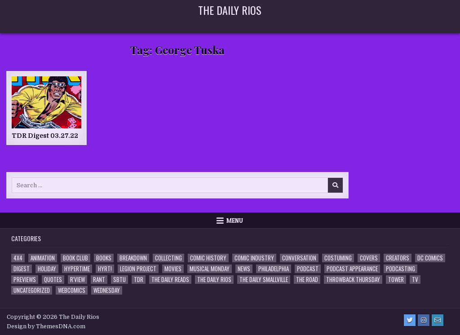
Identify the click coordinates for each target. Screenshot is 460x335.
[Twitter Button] (410, 320)
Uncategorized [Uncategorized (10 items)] (31, 290)
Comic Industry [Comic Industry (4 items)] (254, 258)
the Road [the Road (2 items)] (307, 279)
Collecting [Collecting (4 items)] (168, 258)
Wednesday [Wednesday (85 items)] (106, 290)
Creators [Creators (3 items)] (397, 258)
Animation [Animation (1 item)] (43, 258)
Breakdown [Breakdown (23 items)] (133, 258)
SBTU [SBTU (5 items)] (119, 279)
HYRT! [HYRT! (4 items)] (105, 268)
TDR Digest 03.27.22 (45, 135)
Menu (234, 220)
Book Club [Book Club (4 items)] (75, 258)
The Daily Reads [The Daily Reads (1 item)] (170, 279)
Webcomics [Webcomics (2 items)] (71, 290)
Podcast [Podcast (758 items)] (307, 268)
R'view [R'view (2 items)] (77, 279)
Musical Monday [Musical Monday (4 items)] (210, 268)
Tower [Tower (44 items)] (396, 279)
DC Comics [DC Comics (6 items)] (430, 258)
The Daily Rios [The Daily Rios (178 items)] (214, 279)
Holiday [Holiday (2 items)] (47, 268)
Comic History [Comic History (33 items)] (208, 258)
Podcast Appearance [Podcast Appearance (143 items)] (352, 268)
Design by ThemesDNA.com (46, 326)
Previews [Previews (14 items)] (24, 279)
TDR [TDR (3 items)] (138, 279)
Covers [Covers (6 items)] (369, 258)
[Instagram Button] (423, 320)
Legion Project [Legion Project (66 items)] (138, 268)
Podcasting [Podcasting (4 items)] (400, 268)
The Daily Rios (229, 10)
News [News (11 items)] (244, 268)
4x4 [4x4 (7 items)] (17, 258)
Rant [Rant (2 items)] (99, 279)
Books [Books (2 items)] (103, 258)
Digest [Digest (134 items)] (21, 268)
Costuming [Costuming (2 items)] (338, 258)
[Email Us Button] (437, 320)
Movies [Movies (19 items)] (172, 268)
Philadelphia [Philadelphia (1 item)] (273, 268)
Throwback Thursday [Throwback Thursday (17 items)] (353, 279)
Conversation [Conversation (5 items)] (299, 258)
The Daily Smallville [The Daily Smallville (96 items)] (263, 279)
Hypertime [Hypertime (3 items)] (77, 268)
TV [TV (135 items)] (415, 279)
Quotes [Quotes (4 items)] (53, 279)
